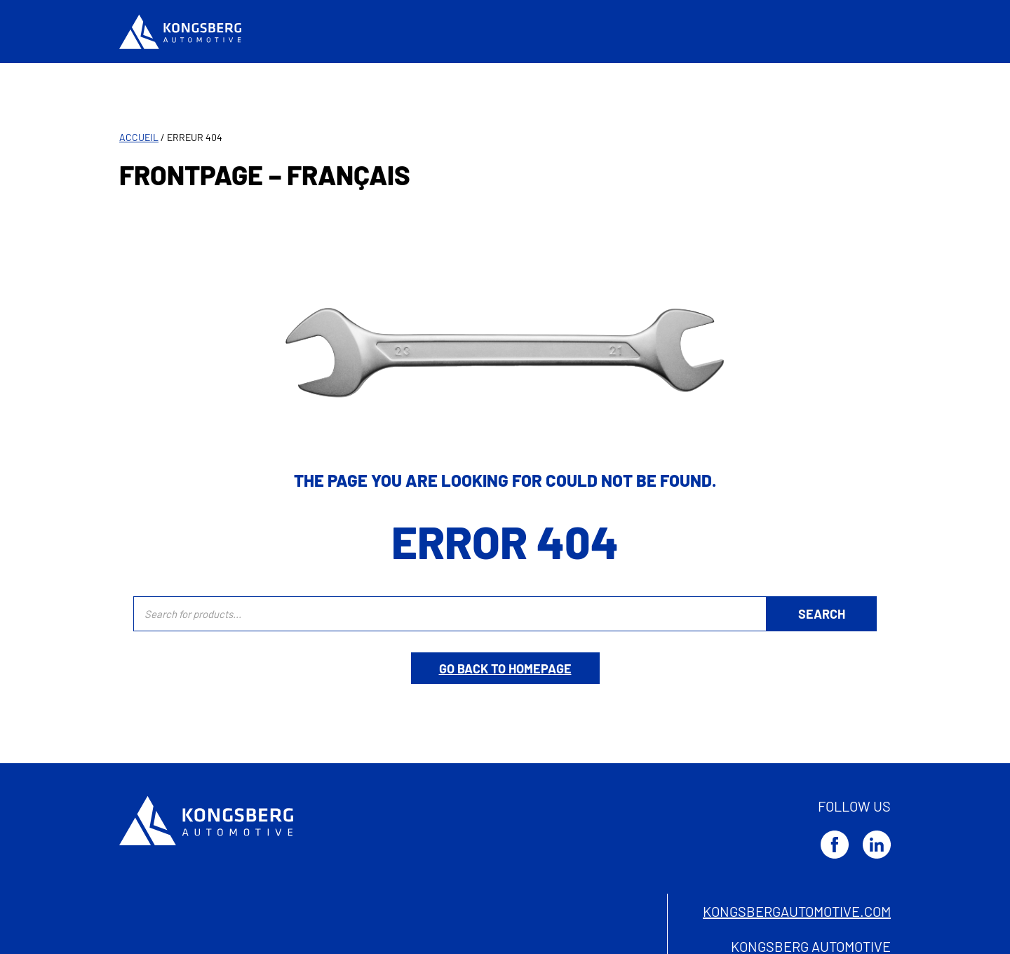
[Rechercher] (822, 613)
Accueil (139, 137)
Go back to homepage (505, 668)
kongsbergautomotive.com (797, 911)
